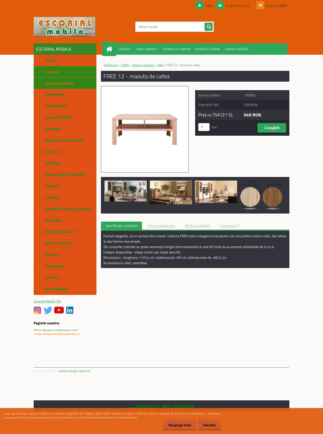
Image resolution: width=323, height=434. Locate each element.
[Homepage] (111, 49)
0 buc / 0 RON (276, 5)
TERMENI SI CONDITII (176, 49)
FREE (160, 65)
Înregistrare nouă (236, 5)
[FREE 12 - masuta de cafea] (144, 88)
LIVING (125, 65)
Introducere (111, 65)
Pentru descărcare (161, 225)
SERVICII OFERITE (237, 49)
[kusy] (204, 127)
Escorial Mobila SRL (47, 301)
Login (207, 5)
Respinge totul (178, 425)
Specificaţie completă (121, 225)
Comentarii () (229, 225)
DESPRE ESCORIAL (207, 49)
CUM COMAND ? (146, 49)
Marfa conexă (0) (197, 225)
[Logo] (64, 26)
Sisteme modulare (143, 65)
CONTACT (125, 49)
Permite (209, 425)
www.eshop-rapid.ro (74, 370)
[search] (209, 27)
